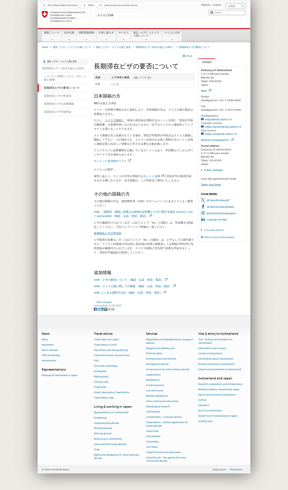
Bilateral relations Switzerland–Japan (219, 389)
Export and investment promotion (217, 394)
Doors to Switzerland (210, 410)
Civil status (152, 447)
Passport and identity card (160, 348)
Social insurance (155, 385)
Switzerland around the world (121, 5)
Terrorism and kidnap (106, 366)
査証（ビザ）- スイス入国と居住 (113, 47)
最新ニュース (52, 36)
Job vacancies (49, 360)
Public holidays (213, 170)
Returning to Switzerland (108, 438)
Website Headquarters (217, 140)
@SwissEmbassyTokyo (220, 207)
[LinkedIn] (102, 309)
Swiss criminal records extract (162, 401)
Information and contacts (212, 348)
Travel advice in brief (105, 344)
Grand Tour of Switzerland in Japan (217, 415)
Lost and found (154, 390)
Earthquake (100, 371)
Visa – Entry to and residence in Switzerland (215, 341)
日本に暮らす (106, 36)
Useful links (152, 431)
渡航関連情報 (86, 36)
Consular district (214, 230)
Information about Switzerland (215, 358)
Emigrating (100, 417)
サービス (123, 36)
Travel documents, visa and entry (111, 355)
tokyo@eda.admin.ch (218, 119)
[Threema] (106, 309)
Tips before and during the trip (111, 350)
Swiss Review (153, 436)
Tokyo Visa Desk (211, 184)
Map (206, 90)
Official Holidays (51, 355)
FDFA (91, 5)
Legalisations (153, 374)
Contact (205, 62)
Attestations (152, 380)
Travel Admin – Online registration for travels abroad (167, 424)
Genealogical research (158, 406)
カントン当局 (153, 176)
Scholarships (153, 411)
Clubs (97, 449)
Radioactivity (101, 376)
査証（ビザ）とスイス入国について (146, 36)
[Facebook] (95, 309)
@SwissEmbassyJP (218, 200)
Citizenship (152, 441)
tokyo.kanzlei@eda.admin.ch (223, 126)
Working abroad (103, 428)
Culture (202, 400)
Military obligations (157, 395)
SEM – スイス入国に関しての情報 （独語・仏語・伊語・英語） (135, 286)
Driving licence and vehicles (161, 358)
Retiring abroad (102, 433)
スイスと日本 (172, 36)
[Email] (112, 309)
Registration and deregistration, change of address (169, 341)
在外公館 (69, 36)
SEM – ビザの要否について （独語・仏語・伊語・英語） (131, 279)
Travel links (100, 387)
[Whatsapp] (109, 309)
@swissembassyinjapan (221, 213)
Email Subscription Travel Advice (112, 392)
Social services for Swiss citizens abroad (167, 369)
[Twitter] (99, 309)
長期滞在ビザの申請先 (107, 233)
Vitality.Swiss (205, 421)
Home (45, 47)
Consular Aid (101, 381)
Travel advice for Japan (106, 339)
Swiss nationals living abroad (110, 444)
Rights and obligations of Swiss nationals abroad (116, 456)
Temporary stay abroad (106, 423)
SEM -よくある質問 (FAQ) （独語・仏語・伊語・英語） (130, 292)
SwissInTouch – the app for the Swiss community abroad (166, 459)
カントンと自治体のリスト (112, 161)
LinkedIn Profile (217, 219)
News (45, 339)
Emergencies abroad (157, 364)
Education (203, 405)
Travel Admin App (104, 397)
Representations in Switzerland (111, 412)
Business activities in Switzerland (216, 364)
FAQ (96, 360)
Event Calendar (50, 350)
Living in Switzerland (210, 353)
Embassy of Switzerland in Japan (60, 375)
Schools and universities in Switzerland (219, 369)
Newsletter (48, 344)
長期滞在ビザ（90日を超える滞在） (155, 47)
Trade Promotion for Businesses (163, 452)
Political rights (154, 353)
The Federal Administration (62, 5)
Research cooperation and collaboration (220, 384)
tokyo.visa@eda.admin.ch (221, 134)
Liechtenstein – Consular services (164, 417)
